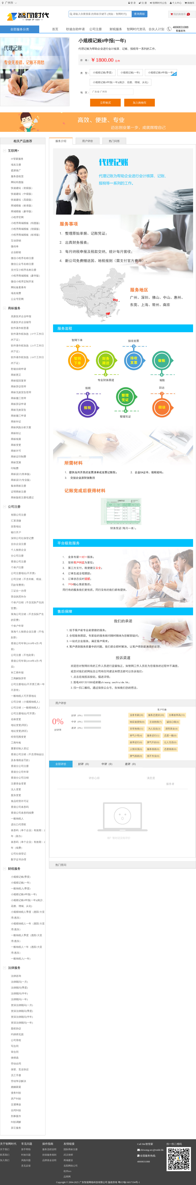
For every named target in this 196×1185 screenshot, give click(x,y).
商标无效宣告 (18, 409)
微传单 (15, 246)
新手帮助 (26, 1149)
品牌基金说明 (49, 1160)
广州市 (10, 3)
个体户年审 (17, 625)
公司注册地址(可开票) (23, 713)
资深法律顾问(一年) (22, 1022)
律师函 (15, 1057)
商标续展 (16, 439)
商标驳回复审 (18, 380)
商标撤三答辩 (18, 398)
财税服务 (116, 29)
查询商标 (139, 13)
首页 (55, 29)
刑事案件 (16, 1116)
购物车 (189, 3)
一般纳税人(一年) (20, 958)
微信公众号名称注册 (22, 264)
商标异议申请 (18, 404)
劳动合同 (16, 1063)
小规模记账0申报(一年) (161, 72)
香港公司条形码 (20, 806)
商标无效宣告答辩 (21, 392)
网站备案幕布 (18, 287)
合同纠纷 (16, 1110)
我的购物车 (180, 14)
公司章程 (16, 1040)
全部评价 (60, 764)
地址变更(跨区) (19, 731)
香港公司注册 (18, 561)
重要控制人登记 (20, 748)
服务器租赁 (17, 176)
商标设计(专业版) (20, 479)
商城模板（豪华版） (22, 211)
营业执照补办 (18, 596)
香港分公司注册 (20, 766)
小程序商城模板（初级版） (26, 228)
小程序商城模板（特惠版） (26, 223)
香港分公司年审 (20, 771)
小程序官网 (17, 217)
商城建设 (68, 1160)
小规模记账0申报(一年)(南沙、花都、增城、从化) (120, 82)
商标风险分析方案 (21, 427)
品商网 (67, 1176)
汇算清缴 (16, 520)
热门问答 (114, 141)
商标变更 (16, 444)
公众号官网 (17, 299)
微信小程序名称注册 (22, 258)
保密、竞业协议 (20, 1069)
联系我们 (4, 1154)
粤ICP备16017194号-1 (129, 1182)
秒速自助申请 (75, 29)
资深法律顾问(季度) (22, 1011)
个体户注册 (17, 567)
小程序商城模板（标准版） (26, 234)
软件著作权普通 (20, 328)
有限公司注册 (18, 514)
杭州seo (67, 1171)
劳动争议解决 (18, 1081)
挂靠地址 (16, 526)
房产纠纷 (16, 1098)
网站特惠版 (17, 182)
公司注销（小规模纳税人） (26, 701)
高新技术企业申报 (21, 316)
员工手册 (16, 1075)
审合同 (15, 1051)
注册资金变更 (18, 783)
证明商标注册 (18, 491)
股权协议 (16, 1028)
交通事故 (16, 1104)
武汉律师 (68, 1154)
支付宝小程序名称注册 (23, 269)
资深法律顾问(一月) (22, 1005)
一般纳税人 (17, 818)
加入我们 (4, 1160)
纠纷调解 (16, 1122)
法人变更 (16, 789)
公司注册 (95, 29)
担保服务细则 (49, 1154)
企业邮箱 (16, 252)
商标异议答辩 (18, 386)
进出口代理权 (18, 824)
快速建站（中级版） (22, 193)
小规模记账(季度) (102, 72)
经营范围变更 (18, 736)
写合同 (15, 1046)
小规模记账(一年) (130, 72)
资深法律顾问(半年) (22, 1016)
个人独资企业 (18, 549)
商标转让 (16, 433)
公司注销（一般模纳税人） (26, 707)
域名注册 (16, 164)
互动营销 (16, 240)
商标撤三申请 (18, 415)
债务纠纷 (16, 1092)
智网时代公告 (158, 3)
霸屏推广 (16, 170)
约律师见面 (17, 1034)
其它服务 (16, 1127)
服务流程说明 (49, 1149)
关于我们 (4, 1149)
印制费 (15, 468)
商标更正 (16, 374)
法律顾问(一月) (19, 981)
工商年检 (16, 742)
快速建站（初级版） (22, 188)
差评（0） (131, 764)
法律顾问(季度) (19, 987)
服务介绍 (60, 141)
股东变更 (16, 795)
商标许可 (16, 450)
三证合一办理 (18, 590)
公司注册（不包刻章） (23, 655)
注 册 (143, 3)
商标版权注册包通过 (22, 497)
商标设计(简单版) (20, 474)
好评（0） (84, 764)
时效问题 (26, 1154)
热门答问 (60, 864)
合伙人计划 (156, 29)
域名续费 (16, 293)
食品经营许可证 (20, 801)
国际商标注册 (71, 1149)
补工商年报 (17, 672)
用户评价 (87, 141)
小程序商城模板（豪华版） (26, 275)
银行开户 (16, 532)
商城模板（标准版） (22, 205)
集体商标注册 (18, 485)
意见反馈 (26, 1165)
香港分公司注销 (20, 777)
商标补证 (16, 421)
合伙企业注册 (18, 544)
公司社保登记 (18, 853)
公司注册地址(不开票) (23, 573)
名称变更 (16, 719)
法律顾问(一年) (19, 999)
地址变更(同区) (19, 725)
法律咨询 (16, 975)
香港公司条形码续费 (22, 812)
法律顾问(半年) (19, 993)
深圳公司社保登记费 (22, 538)
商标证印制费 (18, 456)
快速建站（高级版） (22, 199)
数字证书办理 (18, 859)
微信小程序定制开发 (22, 281)
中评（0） (108, 764)
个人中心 (176, 3)
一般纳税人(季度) (20, 888)
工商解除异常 (18, 678)
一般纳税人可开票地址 (23, 695)
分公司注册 (17, 555)
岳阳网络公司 (71, 1165)
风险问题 (26, 1160)
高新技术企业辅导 (21, 322)
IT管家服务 (17, 158)
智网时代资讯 (136, 29)
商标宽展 (16, 462)
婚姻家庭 (16, 1086)
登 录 (132, 3)
